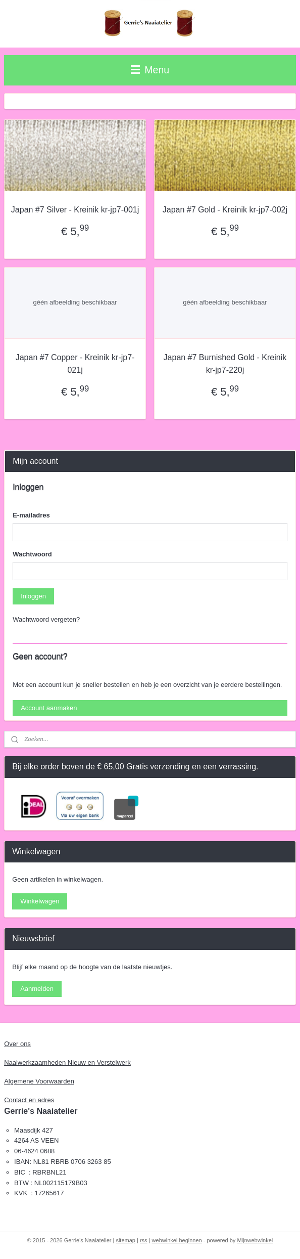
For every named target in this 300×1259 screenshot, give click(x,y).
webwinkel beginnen (177, 1240)
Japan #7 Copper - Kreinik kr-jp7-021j (75, 364)
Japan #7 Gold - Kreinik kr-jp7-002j (225, 209)
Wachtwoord (32, 554)
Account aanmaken (49, 708)
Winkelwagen (39, 901)
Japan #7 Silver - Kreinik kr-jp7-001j (75, 209)
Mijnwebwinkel (255, 1240)
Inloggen (33, 596)
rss (143, 1240)
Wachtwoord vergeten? (46, 619)
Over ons (17, 1044)
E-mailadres (31, 515)
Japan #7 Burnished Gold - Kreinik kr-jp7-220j (225, 364)
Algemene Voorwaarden (39, 1081)
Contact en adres (29, 1100)
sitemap (125, 1240)
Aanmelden (37, 988)
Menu (150, 69)
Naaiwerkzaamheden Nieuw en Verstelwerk (67, 1062)
